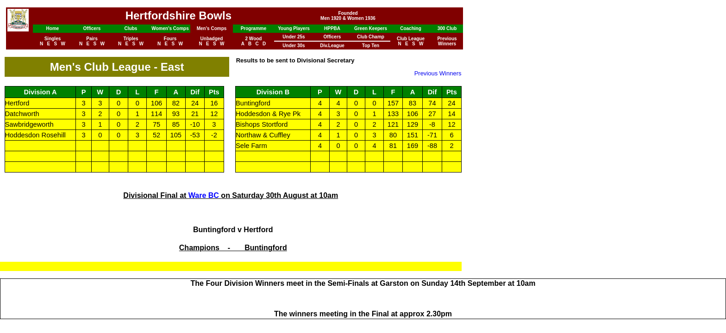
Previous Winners (438, 73)
